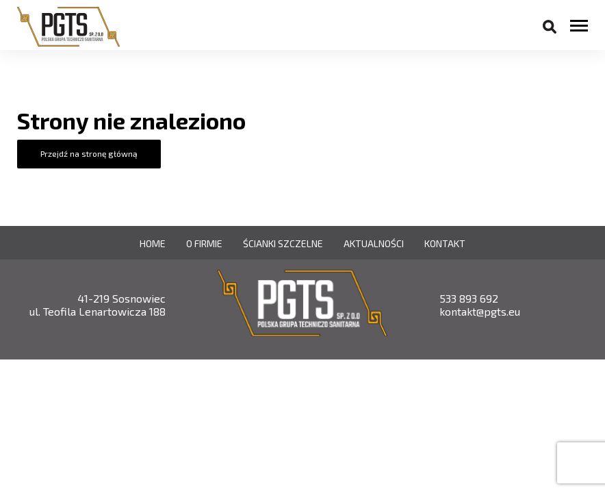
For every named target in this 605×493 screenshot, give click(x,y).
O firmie (204, 243)
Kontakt (444, 243)
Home (153, 243)
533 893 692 (468, 298)
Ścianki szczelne (283, 243)
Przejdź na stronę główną (89, 153)
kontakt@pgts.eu (479, 311)
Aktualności (374, 243)
